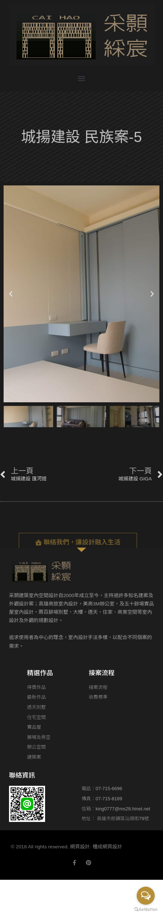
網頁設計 (80, 846)
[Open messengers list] (146, 896)
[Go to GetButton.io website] (145, 909)
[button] (82, 78)
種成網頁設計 (107, 846)
